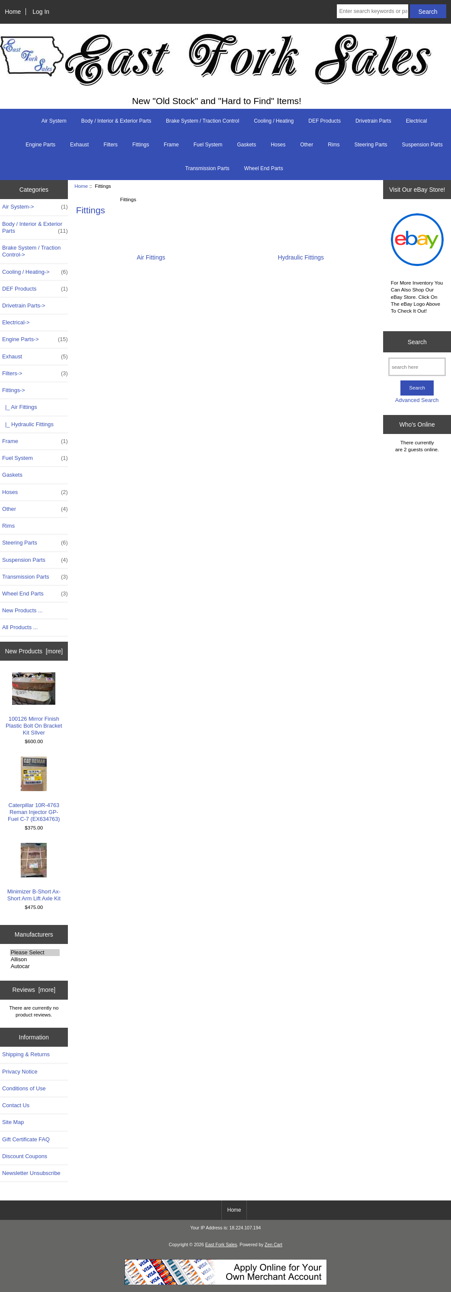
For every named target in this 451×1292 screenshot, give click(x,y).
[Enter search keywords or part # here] (372, 11)
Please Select (35, 952)
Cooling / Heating (274, 121)
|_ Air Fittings (19, 407)
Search (417, 341)
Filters (110, 145)
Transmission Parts (207, 168)
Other (306, 145)
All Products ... (20, 627)
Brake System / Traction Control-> (31, 251)
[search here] (417, 367)
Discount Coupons (24, 1156)
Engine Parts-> (35, 339)
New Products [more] (34, 651)
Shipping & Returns (26, 1054)
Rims (333, 145)
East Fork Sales (221, 1244)
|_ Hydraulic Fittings (28, 424)
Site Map (13, 1122)
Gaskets (246, 145)
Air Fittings (151, 254)
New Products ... (22, 610)
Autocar (35, 966)
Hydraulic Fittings (301, 254)
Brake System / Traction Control (202, 121)
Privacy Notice (19, 1071)
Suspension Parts (422, 145)
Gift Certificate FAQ (26, 1139)
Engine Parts (40, 145)
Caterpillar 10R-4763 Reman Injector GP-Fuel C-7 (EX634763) (34, 789)
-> (13, 390)
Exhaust (79, 145)
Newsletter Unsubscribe (31, 1173)
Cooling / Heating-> (35, 272)
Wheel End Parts (263, 168)
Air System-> (35, 206)
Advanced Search (417, 400)
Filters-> (35, 373)
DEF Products (324, 121)
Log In (40, 11)
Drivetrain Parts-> (23, 305)
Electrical (416, 121)
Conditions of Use (24, 1088)
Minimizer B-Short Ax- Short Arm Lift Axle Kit (34, 872)
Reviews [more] (33, 989)
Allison (35, 959)
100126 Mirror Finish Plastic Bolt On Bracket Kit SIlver (34, 704)
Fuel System (207, 145)
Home (13, 11)
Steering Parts (371, 145)
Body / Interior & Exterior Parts (116, 121)
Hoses (278, 145)
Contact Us (15, 1105)
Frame (171, 145)
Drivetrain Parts (373, 121)
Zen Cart (273, 1244)
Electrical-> (15, 322)
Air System (54, 121)
